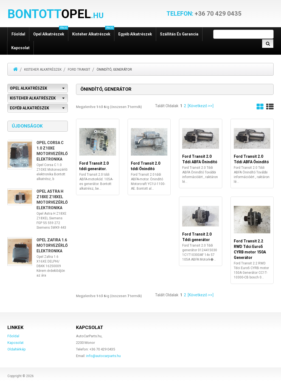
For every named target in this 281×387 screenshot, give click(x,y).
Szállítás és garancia (179, 34)
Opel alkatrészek (50, 31)
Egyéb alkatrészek (135, 34)
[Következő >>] (200, 106)
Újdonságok (27, 126)
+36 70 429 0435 (204, 13)
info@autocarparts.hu (103, 356)
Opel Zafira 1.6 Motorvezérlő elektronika (52, 245)
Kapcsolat (20, 48)
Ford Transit (79, 69)
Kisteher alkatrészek (93, 31)
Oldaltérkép (16, 349)
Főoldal (18, 34)
